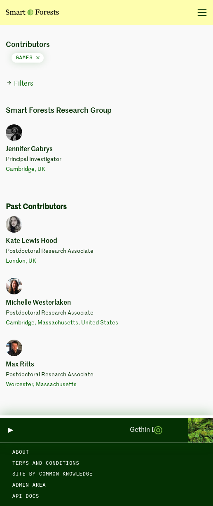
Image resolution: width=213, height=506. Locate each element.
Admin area (29, 485)
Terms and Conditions (46, 463)
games (27, 58)
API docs (25, 496)
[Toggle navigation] (199, 12)
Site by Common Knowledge (52, 474)
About (20, 452)
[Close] (38, 58)
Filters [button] (19, 83)
